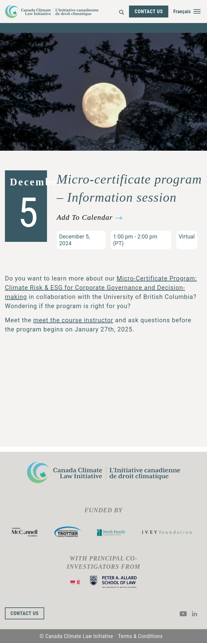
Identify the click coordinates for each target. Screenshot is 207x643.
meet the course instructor (73, 320)
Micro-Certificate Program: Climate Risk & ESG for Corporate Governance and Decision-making (101, 287)
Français (182, 11)
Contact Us (149, 11)
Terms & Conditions (140, 636)
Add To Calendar (85, 217)
